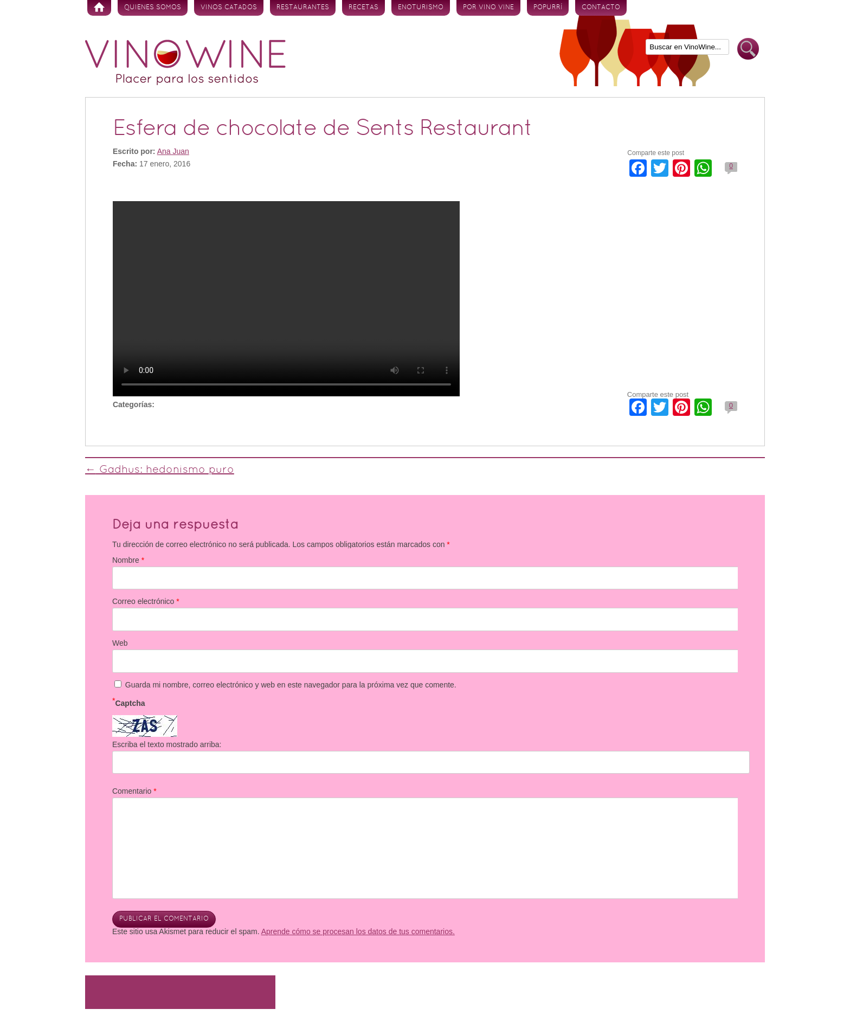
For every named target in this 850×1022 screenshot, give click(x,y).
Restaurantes (302, 7)
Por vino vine (488, 7)
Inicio (99, 8)
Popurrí (547, 7)
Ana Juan (173, 151)
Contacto (601, 7)
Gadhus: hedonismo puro (159, 470)
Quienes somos (152, 7)
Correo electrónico (145, 601)
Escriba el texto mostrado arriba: (167, 744)
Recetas (363, 7)
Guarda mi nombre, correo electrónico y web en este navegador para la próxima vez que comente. (290, 684)
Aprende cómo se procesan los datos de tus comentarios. (358, 931)
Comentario (134, 791)
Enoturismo (420, 7)
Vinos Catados (229, 7)
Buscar (748, 49)
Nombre (128, 560)
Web (120, 643)
